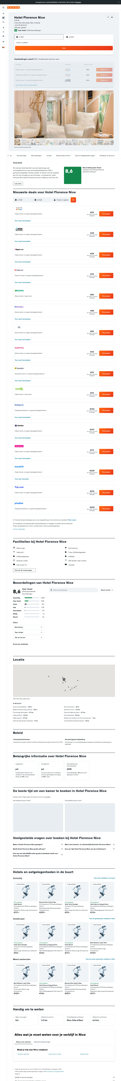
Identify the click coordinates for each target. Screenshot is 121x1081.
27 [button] (43, 75)
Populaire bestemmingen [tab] (42, 1042)
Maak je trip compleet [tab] (23, 1042)
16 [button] (57, 65)
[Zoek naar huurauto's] (3, 22)
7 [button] (47, 60)
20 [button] (43, 70)
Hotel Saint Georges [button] (71, 904)
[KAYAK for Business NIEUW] (3, 36)
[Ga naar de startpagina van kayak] (13, 7)
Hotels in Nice (84, 1054)
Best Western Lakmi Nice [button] (98, 943)
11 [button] (33, 65)
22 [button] (52, 70)
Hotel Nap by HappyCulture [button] (99, 904)
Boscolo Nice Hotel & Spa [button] (47, 902)
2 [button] (57, 55)
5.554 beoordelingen (33, 30)
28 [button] (47, 75)
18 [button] (33, 70)
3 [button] (28, 60)
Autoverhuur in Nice (55, 1054)
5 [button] (87, 55)
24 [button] (28, 75)
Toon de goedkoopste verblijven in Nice (102, 918)
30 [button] (57, 75)
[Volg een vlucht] (3, 32)
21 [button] (47, 70)
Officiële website (20, 28)
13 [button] (43, 65)
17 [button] (28, 70)
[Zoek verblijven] (3, 18)
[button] (119, 2)
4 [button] (33, 60)
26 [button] (38, 75)
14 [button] (47, 65)
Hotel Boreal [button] (18, 904)
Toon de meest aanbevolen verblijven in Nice (100, 959)
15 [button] (52, 65)
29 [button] (52, 75)
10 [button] (28, 65)
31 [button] (28, 79)
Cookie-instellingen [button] (19, 529)
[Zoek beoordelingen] (75, 590)
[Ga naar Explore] (3, 28)
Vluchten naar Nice (23, 1054)
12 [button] (38, 65)
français (78, 2)
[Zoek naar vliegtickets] (3, 14)
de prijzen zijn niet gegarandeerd (55, 1071)
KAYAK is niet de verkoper (65, 1077)
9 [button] (57, 60)
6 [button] (42, 60)
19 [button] (38, 70)
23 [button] (57, 70)
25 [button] (33, 75)
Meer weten (72, 520)
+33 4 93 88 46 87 (20, 25)
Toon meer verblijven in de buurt (104, 878)
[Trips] (3, 42)
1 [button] (52, 55)
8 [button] (52, 60)
